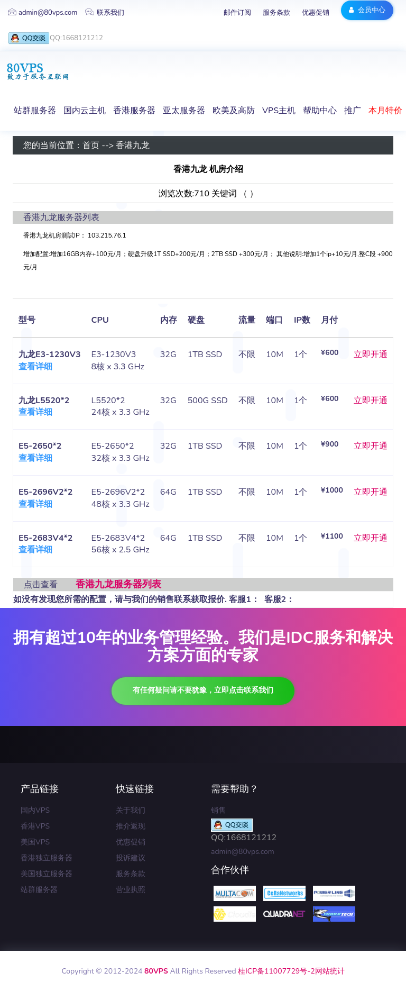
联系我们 (104, 12)
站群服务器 (39, 890)
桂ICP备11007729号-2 (276, 971)
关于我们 (130, 810)
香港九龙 (133, 145)
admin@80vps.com (42, 12)
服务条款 (276, 12)
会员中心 (367, 10)
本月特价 (385, 110)
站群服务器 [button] (35, 110)
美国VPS (35, 842)
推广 (352, 110)
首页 (90, 145)
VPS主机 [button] (279, 110)
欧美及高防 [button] (234, 110)
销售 (218, 810)
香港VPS (35, 826)
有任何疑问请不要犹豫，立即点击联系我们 (203, 690)
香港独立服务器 (46, 858)
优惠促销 (315, 12)
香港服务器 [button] (134, 110)
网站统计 (330, 971)
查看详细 (35, 366)
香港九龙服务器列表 (118, 584)
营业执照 (130, 890)
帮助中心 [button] (320, 110)
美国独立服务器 (46, 874)
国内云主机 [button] (84, 110)
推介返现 (130, 826)
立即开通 (370, 354)
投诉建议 (130, 858)
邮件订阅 (237, 12)
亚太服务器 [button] (184, 110)
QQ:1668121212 (55, 38)
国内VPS (35, 810)
